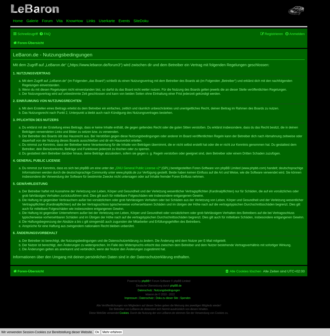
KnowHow (74, 21)
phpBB (145, 281)
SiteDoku (141, 21)
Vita (59, 21)
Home (18, 21)
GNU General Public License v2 (138, 168)
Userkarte (107, 21)
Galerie (32, 21)
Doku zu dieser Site (167, 298)
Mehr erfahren (112, 332)
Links (91, 21)
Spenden (185, 298)
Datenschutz (146, 298)
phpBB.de (176, 285)
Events (124, 21)
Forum (47, 21)
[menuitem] (45, 34)
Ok (97, 332)
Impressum (131, 298)
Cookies (124, 313)
